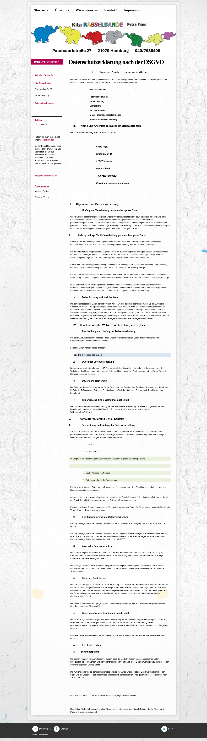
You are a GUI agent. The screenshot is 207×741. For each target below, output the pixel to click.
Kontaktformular (47, 140)
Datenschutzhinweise (44, 103)
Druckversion (45, 729)
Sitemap (64, 729)
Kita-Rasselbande (43, 83)
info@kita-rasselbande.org (46, 176)
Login (170, 729)
